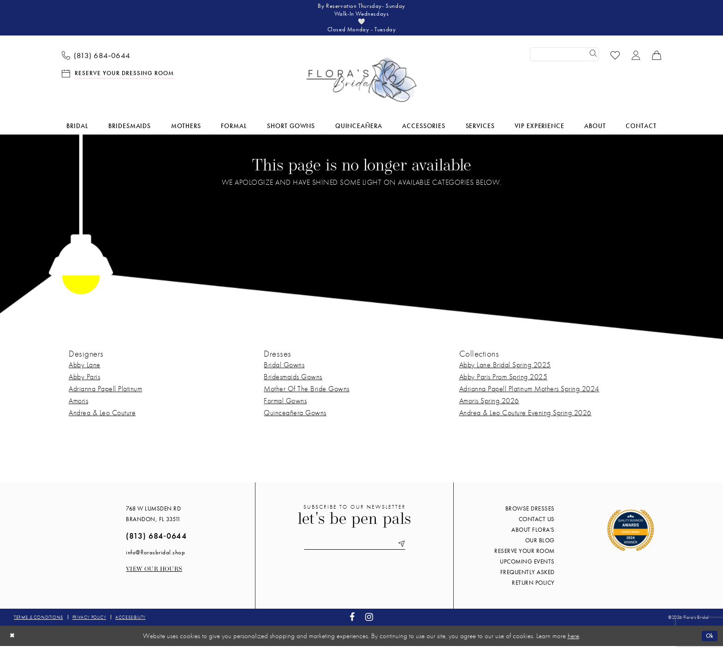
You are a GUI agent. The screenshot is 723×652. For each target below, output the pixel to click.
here (573, 641)
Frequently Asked (527, 578)
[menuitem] (96, 60)
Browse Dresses (530, 514)
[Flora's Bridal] (361, 86)
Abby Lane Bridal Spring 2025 (505, 370)
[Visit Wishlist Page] (615, 60)
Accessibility (130, 623)
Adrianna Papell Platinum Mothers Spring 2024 (529, 394)
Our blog (540, 546)
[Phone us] (96, 60)
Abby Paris (84, 382)
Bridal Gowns (284, 370)
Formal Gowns (285, 406)
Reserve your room (524, 556)
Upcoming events (527, 567)
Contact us (537, 525)
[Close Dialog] (13, 642)
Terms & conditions (38, 623)
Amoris (78, 406)
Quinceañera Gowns (295, 418)
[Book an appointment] (118, 78)
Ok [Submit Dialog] (708, 641)
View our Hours (154, 575)
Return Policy (533, 588)
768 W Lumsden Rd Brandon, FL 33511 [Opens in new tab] (153, 519)
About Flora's (533, 535)
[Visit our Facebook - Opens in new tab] (352, 622)
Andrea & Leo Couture (102, 418)
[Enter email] (355, 551)
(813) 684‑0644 (156, 541)
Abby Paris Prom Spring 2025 (503, 382)
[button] (636, 60)
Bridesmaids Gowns (293, 382)
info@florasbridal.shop (155, 558)
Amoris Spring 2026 (489, 406)
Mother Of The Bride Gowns (307, 394)
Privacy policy (89, 623)
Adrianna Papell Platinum (105, 394)
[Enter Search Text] (564, 60)
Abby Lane (85, 370)
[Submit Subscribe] (409, 551)
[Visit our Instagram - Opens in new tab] (369, 622)
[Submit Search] (592, 60)
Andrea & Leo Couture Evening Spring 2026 (525, 418)
